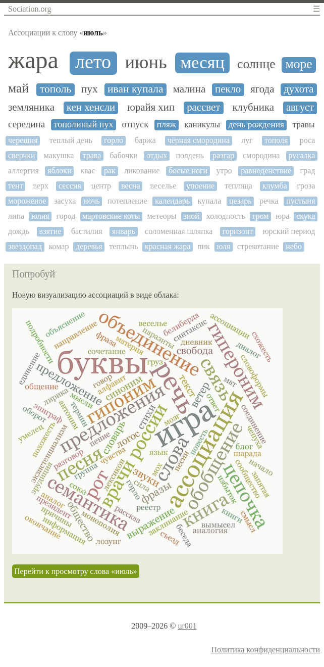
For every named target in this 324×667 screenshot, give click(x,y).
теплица (238, 185)
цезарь (240, 201)
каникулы (202, 124)
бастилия (86, 231)
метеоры (161, 216)
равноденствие (266, 170)
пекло (228, 89)
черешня (23, 140)
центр (101, 185)
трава (92, 155)
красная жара (167, 246)
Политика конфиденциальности (265, 649)
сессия (70, 185)
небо (294, 246)
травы (303, 124)
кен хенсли (91, 107)
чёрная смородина (199, 140)
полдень (189, 155)
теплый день (70, 140)
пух (89, 89)
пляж (166, 124)
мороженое (27, 201)
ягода (262, 89)
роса (307, 140)
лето (93, 62)
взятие (50, 231)
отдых (156, 155)
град (307, 170)
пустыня (300, 201)
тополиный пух (84, 124)
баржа (145, 140)
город (66, 216)
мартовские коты (111, 216)
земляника (31, 107)
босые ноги (188, 170)
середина (26, 124)
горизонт (238, 231)
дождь (18, 231)
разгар (223, 155)
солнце (256, 64)
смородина (261, 155)
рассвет (203, 107)
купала (209, 201)
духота (298, 89)
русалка (302, 155)
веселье (163, 185)
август (300, 107)
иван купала (135, 89)
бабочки (123, 155)
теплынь (123, 246)
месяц (202, 62)
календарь (172, 201)
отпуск (135, 124)
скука (305, 216)
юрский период (289, 231)
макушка (59, 155)
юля (223, 246)
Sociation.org (29, 9)
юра (282, 216)
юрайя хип (151, 107)
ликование (141, 170)
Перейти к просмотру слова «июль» (75, 571)
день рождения (256, 124)
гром (260, 216)
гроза (306, 185)
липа (16, 216)
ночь (92, 201)
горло (113, 140)
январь (123, 231)
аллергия (23, 170)
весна (130, 185)
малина (189, 89)
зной (191, 216)
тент (15, 185)
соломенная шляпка (178, 231)
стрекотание (258, 246)
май (18, 88)
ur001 (187, 626)
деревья (89, 246)
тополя (276, 140)
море (298, 64)
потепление (127, 201)
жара (33, 60)
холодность (225, 216)
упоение (200, 185)
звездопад (25, 246)
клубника (253, 107)
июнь (146, 62)
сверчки (21, 155)
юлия (40, 216)
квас (87, 170)
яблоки (59, 170)
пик (203, 246)
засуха (65, 201)
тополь (55, 89)
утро (224, 170)
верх (41, 185)
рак (110, 170)
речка (268, 201)
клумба (274, 185)
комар (59, 246)
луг (247, 140)
